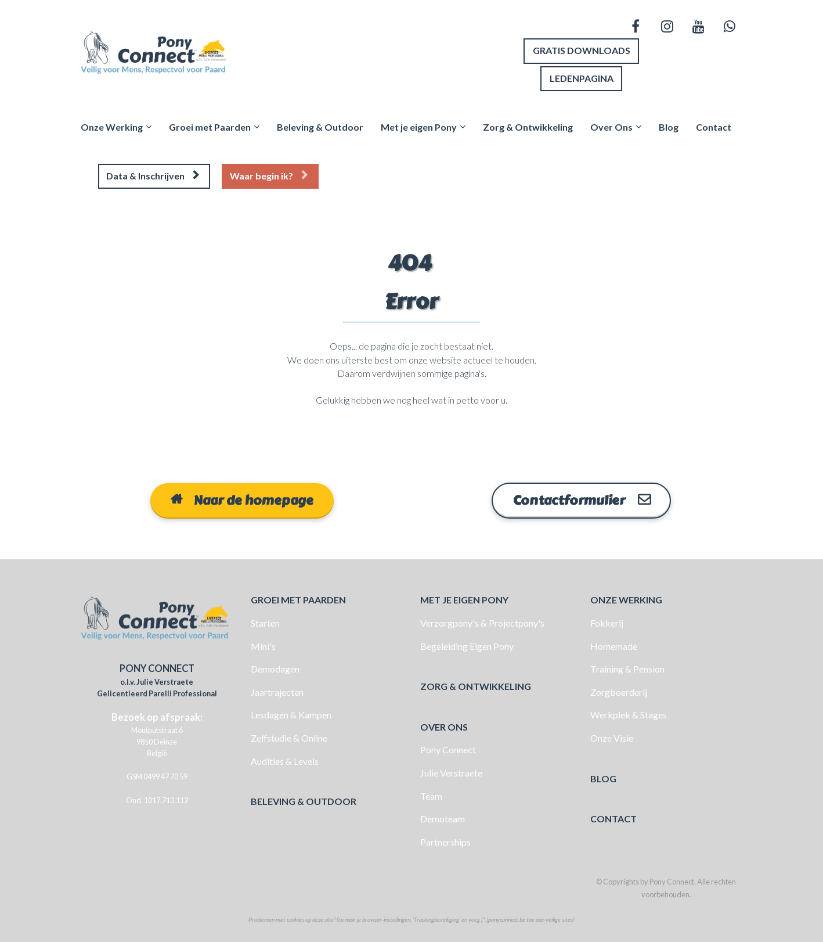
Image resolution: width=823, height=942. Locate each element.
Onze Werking (112, 126)
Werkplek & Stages (628, 713)
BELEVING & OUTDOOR (303, 800)
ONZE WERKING (626, 598)
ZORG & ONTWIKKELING (475, 685)
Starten (265, 621)
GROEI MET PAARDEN (298, 598)
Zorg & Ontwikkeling (528, 126)
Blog (668, 126)
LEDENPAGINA (581, 77)
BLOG (603, 776)
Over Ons (611, 126)
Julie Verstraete (451, 770)
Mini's (263, 644)
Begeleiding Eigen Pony (467, 644)
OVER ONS (444, 725)
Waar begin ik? (269, 175)
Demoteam (442, 817)
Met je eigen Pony (419, 126)
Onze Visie (611, 736)
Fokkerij (606, 621)
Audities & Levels (285, 759)
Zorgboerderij (618, 690)
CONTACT (613, 817)
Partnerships (445, 840)
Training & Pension (627, 667)
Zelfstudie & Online (289, 736)
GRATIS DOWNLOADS (581, 50)
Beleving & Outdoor (320, 126)
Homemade (613, 644)
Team (431, 794)
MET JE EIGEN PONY (464, 598)
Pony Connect (448, 748)
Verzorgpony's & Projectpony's (482, 621)
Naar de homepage (242, 499)
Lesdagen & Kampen (291, 713)
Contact (713, 126)
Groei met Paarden (210, 126)
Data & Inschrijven (152, 175)
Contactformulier (581, 499)
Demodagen (275, 667)
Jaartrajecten (277, 690)
